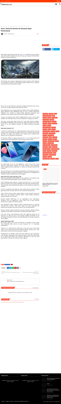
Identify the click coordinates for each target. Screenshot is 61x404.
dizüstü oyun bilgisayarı (48, 152)
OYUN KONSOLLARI (47, 121)
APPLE (49, 125)
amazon (50, 139)
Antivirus (55, 123)
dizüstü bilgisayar (47, 145)
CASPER (52, 119)
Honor (45, 117)
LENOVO (54, 121)
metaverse (55, 150)
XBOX (57, 141)
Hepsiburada (46, 119)
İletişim (48, 383)
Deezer (49, 150)
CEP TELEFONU (7, 264)
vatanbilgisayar (52, 154)
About (47, 401)
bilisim (9, 280)
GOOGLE (55, 137)
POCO (55, 139)
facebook (47, 49)
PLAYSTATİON (52, 133)
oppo (49, 117)
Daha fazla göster (36, 287)
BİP (50, 137)
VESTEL (45, 129)
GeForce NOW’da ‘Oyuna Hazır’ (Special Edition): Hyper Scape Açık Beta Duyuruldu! (53, 390)
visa (55, 152)
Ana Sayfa (3, 26)
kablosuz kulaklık (47, 131)
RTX (57, 158)
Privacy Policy (57, 401)
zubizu (45, 143)
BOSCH (45, 156)
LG (55, 113)
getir (45, 150)
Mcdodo (45, 139)
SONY (50, 123)
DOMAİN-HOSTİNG (55, 148)
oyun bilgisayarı (46, 158)
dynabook (55, 146)
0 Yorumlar (37, 299)
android (53, 158)
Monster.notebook (47, 127)
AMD (58, 131)
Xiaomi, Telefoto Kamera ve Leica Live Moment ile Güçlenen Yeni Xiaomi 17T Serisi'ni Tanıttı (50, 184)
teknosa (45, 123)
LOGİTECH (46, 137)
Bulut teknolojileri (47, 148)
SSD (49, 129)
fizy (50, 146)
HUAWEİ (51, 113)
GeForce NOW (51, 141)
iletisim (2, 1)
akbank (53, 131)
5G (53, 115)
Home (44, 401)
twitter (56, 49)
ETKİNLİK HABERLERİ (47, 115)
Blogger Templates (9, 401)
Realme (54, 127)
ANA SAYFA (45, 215)
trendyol (45, 135)
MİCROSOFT (51, 135)
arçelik (50, 156)
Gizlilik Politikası (7, 1)
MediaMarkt (55, 117)
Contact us (51, 401)
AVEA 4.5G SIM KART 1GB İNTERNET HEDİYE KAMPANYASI (53, 379)
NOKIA (54, 129)
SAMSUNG (46, 113)
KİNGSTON (46, 133)
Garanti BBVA (51, 143)
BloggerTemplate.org (24, 401)
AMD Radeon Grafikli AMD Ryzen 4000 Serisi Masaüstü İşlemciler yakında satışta (53, 396)
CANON (45, 141)
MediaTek (45, 146)
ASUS (45, 125)
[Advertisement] (30, 15)
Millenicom (46, 154)
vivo (6, 26)
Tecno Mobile (54, 145)
